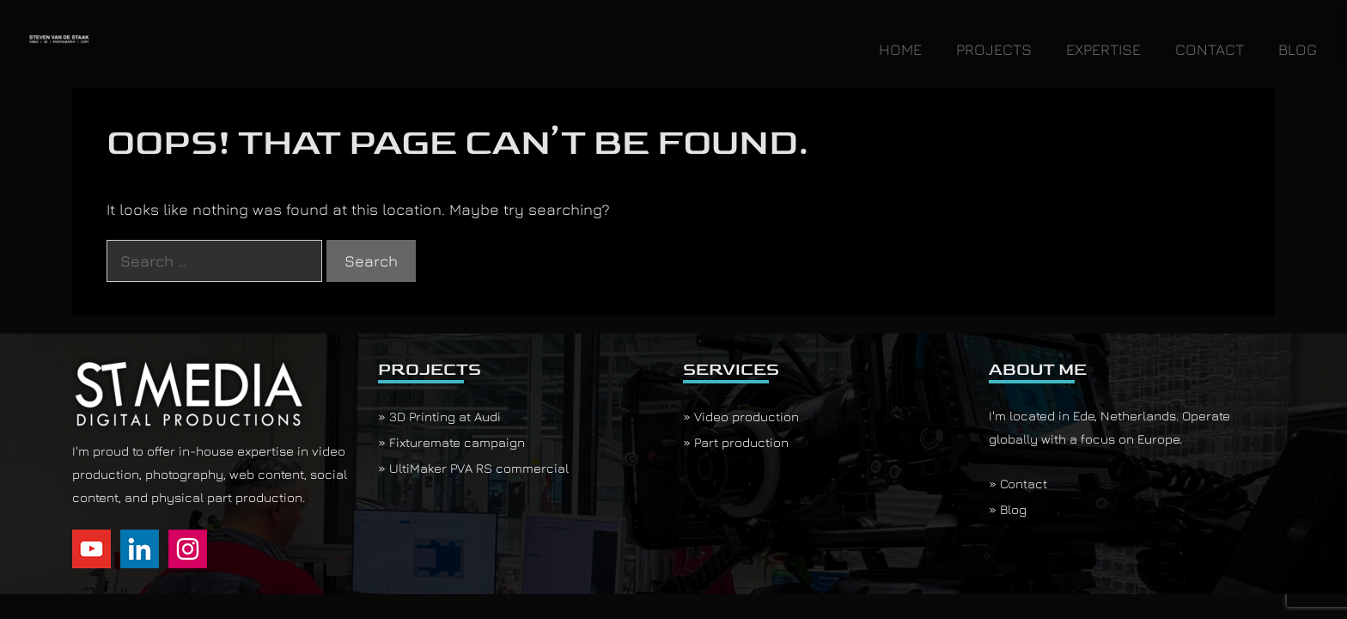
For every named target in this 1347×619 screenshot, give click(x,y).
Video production (746, 416)
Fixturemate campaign (457, 442)
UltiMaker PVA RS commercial (479, 468)
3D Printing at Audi (445, 416)
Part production (741, 442)
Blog (1013, 509)
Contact (1023, 483)
